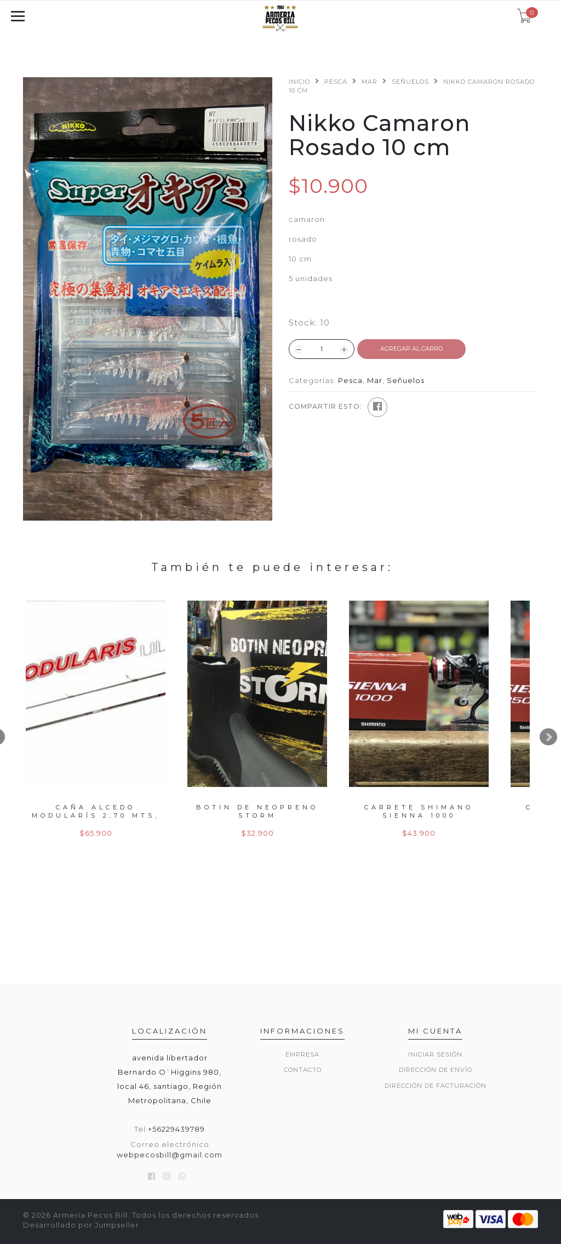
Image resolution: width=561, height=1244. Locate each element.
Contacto (303, 1070)
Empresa (302, 1054)
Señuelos (410, 81)
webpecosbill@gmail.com (169, 1154)
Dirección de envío (435, 1070)
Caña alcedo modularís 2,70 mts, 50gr (95, 815)
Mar (369, 81)
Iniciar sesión (435, 1054)
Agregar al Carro (411, 348)
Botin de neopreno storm (257, 811)
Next (548, 737)
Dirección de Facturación (435, 1085)
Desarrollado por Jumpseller (81, 1224)
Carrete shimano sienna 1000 (418, 811)
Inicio (299, 81)
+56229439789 (176, 1129)
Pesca (335, 81)
